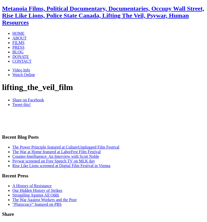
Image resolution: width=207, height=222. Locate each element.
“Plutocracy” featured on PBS (37, 204)
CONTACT (21, 61)
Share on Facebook (28, 100)
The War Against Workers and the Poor (44, 200)
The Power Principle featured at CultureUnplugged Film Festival (65, 147)
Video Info (21, 70)
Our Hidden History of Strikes (37, 190)
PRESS (18, 47)
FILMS (18, 42)
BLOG (18, 52)
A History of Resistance (31, 186)
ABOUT (19, 38)
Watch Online (23, 74)
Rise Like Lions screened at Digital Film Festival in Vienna (61, 165)
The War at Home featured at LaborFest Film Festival (56, 152)
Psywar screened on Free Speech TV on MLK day (53, 161)
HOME (18, 33)
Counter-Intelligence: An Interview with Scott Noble (55, 156)
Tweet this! (21, 104)
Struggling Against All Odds (35, 195)
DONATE (20, 56)
